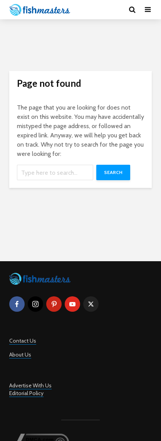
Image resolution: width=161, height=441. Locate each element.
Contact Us (22, 340)
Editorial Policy (26, 393)
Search (113, 172)
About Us (20, 354)
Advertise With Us (30, 385)
